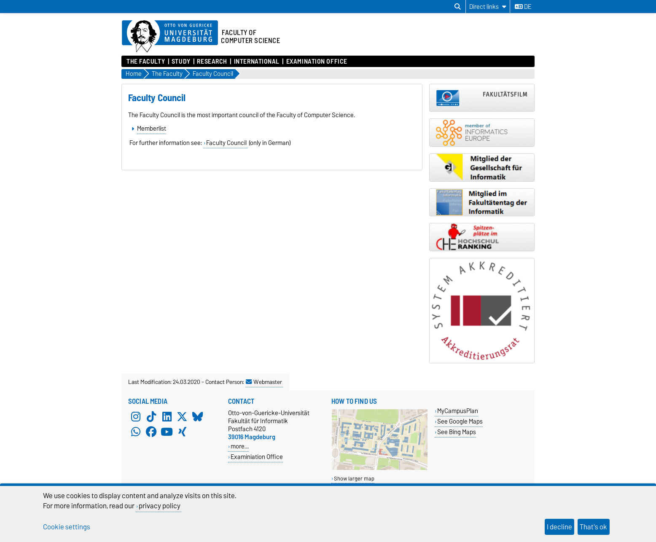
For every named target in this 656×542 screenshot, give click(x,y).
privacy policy (159, 506)
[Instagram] (135, 416)
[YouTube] (167, 431)
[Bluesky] (197, 416)
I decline (559, 527)
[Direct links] (488, 6)
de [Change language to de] (523, 7)
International (257, 61)
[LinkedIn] (167, 416)
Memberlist (151, 128)
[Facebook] (151, 431)
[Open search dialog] (457, 7)
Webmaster (264, 382)
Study (181, 61)
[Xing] (182, 431)
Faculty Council (226, 143)
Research (212, 61)
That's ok (593, 527)
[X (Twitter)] (182, 416)
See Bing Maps (456, 432)
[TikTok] (151, 416)
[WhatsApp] (135, 431)
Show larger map (354, 478)
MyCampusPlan (457, 410)
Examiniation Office (257, 456)
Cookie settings (66, 527)
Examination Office (316, 61)
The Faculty (145, 61)
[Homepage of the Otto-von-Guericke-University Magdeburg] (169, 37)
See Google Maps (460, 421)
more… (240, 446)
